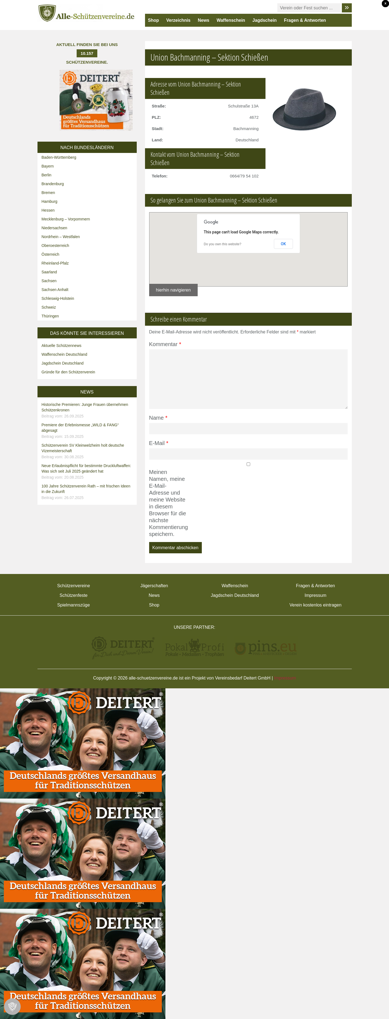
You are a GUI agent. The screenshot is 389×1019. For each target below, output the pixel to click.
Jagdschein (265, 20)
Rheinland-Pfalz (55, 263)
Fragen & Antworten (305, 20)
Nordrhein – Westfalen (61, 236)
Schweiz (49, 307)
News (203, 20)
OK (283, 244)
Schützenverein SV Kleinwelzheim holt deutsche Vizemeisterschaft (88, 451)
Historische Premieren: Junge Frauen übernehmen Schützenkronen (88, 410)
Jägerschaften (154, 585)
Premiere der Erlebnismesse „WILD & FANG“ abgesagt (88, 431)
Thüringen (50, 316)
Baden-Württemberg (59, 157)
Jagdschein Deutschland (63, 363)
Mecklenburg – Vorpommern (66, 219)
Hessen (48, 210)
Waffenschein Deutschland (64, 354)
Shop (153, 20)
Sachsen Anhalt (55, 289)
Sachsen (49, 281)
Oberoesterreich (55, 245)
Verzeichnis (178, 20)
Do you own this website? (222, 244)
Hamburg (50, 201)
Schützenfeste (73, 595)
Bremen (48, 192)
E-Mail (158, 443)
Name (158, 418)
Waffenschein (231, 20)
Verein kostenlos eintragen (315, 605)
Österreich (51, 254)
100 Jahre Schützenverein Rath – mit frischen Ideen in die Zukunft (88, 492)
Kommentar (165, 344)
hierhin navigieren (173, 290)
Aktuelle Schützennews (62, 345)
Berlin (47, 175)
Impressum (315, 595)
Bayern (48, 166)
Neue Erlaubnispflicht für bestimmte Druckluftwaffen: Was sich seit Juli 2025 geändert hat (88, 471)
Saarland (49, 272)
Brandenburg (53, 184)
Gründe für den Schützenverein (68, 372)
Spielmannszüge (73, 605)
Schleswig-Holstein (58, 298)
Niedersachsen (54, 228)
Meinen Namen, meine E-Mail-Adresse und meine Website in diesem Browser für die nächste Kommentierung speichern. (167, 503)
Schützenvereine (73, 585)
